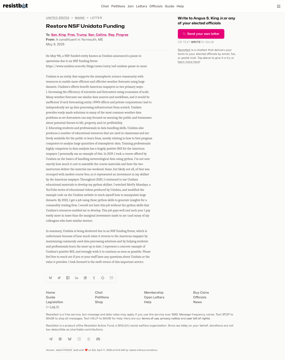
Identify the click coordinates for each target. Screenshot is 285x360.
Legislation (54, 302)
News (197, 302)
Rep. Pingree (118, 35)
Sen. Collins (97, 35)
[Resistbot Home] (15, 9)
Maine (80, 17)
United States (57, 17)
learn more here (189, 61)
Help (180, 6)
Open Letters (154, 297)
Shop (99, 302)
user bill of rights (198, 318)
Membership (153, 292)
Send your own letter (201, 34)
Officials (155, 6)
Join (130, 6)
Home (50, 292)
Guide (169, 6)
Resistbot (184, 50)
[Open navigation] (278, 6)
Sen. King (58, 35)
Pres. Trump (77, 35)
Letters (141, 6)
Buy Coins (201, 292)
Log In (52, 307)
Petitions (118, 6)
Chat (105, 6)
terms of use (150, 318)
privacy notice (170, 318)
